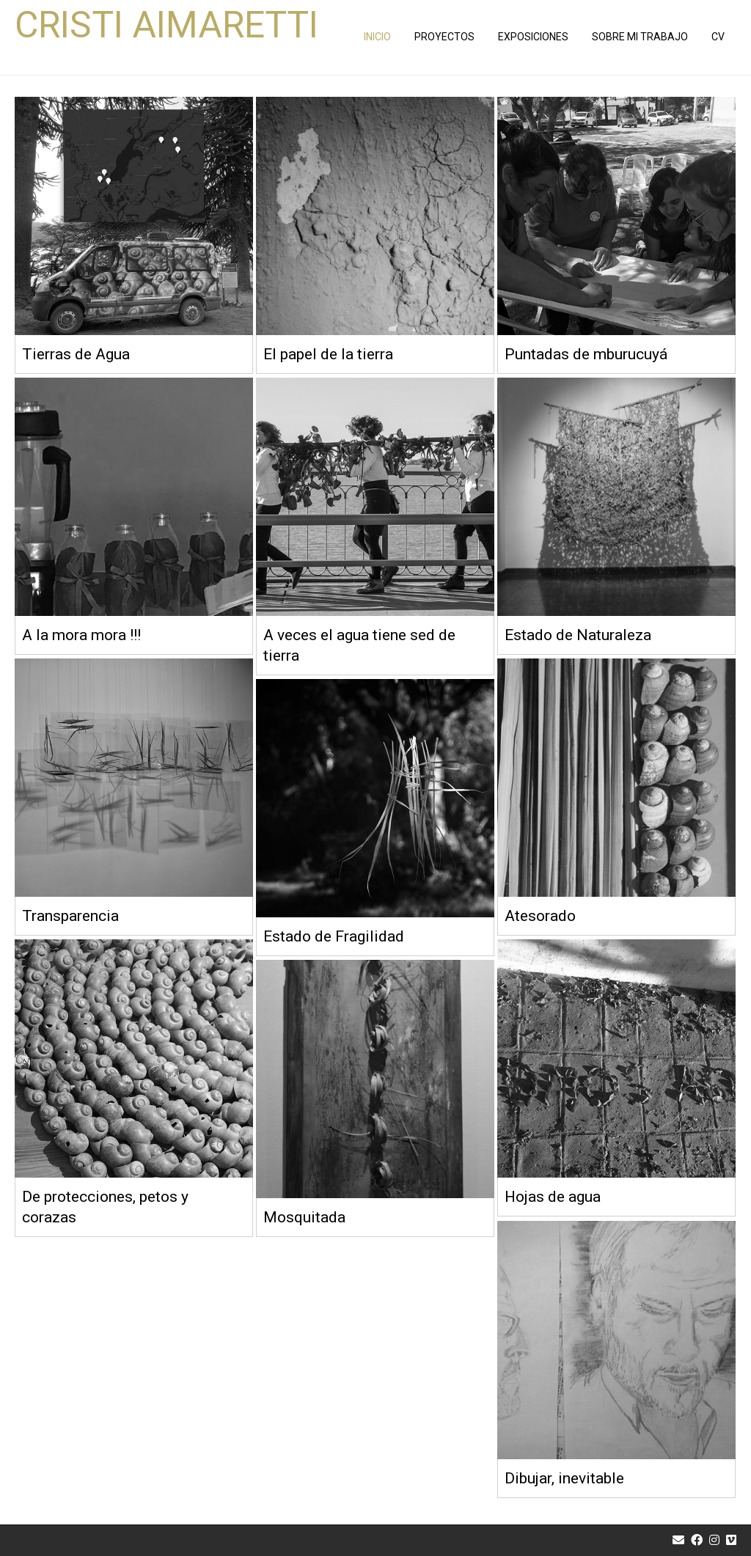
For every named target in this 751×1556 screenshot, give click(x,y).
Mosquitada (304, 1217)
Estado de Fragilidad (333, 936)
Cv (718, 37)
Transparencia (70, 916)
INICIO (377, 37)
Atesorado (540, 916)
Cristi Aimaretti (166, 25)
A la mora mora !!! (81, 635)
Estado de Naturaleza (578, 635)
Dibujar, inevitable (564, 1478)
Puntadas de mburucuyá (586, 354)
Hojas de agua (553, 1196)
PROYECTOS (444, 37)
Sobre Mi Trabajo (640, 37)
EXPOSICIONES (533, 37)
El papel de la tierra (328, 354)
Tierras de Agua (76, 354)
